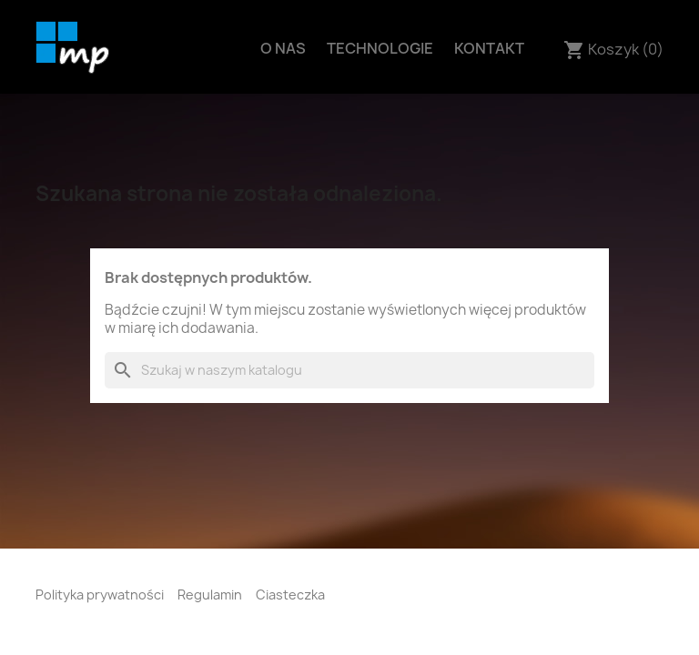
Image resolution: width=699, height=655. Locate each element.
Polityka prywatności (99, 594)
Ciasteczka (290, 594)
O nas (283, 48)
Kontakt (489, 48)
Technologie (380, 48)
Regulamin (209, 594)
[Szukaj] (349, 370)
